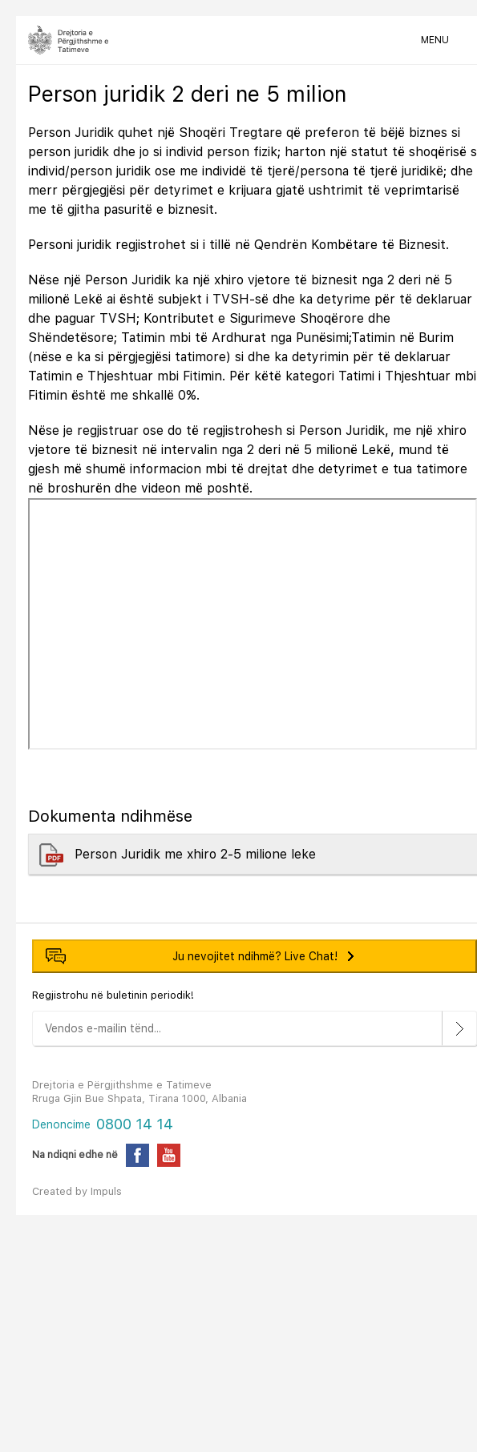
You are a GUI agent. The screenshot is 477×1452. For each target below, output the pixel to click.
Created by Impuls (77, 1191)
